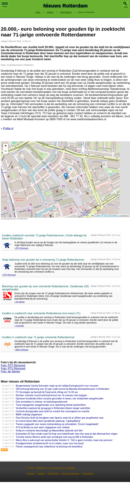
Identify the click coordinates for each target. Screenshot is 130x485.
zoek (126, 7)
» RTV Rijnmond (21, 248)
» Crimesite (19, 326)
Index (37, 12)
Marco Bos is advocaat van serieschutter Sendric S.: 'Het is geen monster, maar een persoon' (64, 440)
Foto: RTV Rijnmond (13, 365)
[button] (66, 176)
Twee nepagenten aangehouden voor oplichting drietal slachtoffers (51, 405)
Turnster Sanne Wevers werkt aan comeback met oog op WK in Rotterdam (54, 437)
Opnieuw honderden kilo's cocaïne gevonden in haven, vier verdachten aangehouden (59, 398)
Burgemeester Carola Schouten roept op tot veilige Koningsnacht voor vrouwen (57, 385)
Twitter (41, 473)
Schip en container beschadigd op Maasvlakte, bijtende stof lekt (49, 430)
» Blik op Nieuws (21, 350)
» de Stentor (20, 302)
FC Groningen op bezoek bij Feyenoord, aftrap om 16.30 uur (47, 392)
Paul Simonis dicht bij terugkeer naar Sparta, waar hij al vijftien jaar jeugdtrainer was (59, 417)
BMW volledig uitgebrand (29, 414)
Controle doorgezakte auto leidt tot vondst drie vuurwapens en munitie (52, 411)
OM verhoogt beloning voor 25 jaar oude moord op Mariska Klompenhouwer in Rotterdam (62, 389)
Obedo (71, 468)
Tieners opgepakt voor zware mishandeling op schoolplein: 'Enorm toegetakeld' (57, 424)
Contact (30, 473)
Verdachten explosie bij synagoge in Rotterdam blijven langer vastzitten (53, 408)
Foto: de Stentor (10, 371)
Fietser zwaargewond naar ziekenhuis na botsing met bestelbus (49, 446)
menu (5, 5)
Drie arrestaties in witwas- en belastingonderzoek (41, 401)
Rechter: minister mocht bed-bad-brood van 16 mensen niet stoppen (51, 395)
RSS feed (53, 473)
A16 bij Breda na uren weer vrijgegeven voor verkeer (43, 427)
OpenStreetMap (111, 216)
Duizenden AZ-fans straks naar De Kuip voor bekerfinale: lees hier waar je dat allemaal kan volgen (67, 433)
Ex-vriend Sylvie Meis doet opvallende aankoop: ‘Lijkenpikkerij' (48, 421)
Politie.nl (8, 128)
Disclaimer (88, 473)
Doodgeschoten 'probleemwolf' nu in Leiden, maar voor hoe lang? (50, 443)
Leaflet (96, 216)
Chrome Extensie (70, 473)
